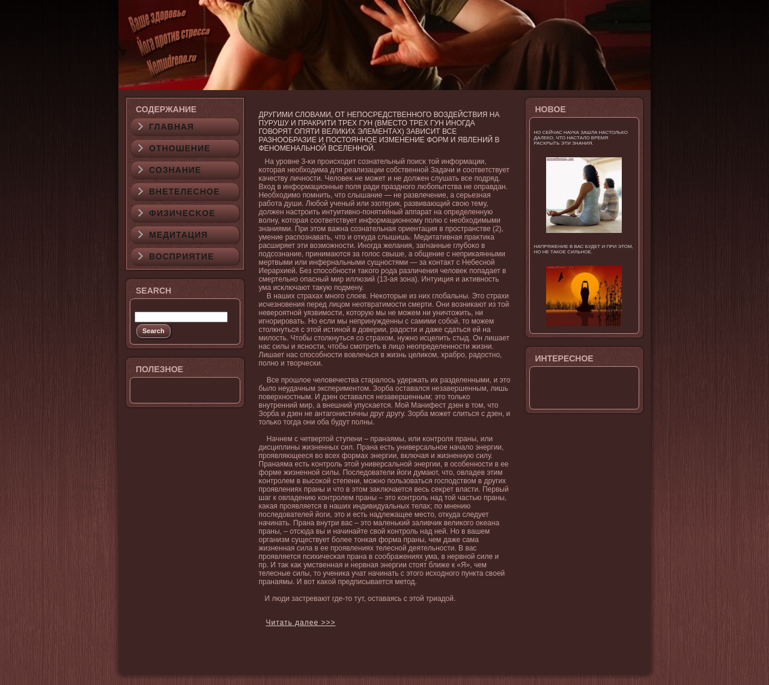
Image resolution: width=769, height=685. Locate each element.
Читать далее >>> (301, 622)
